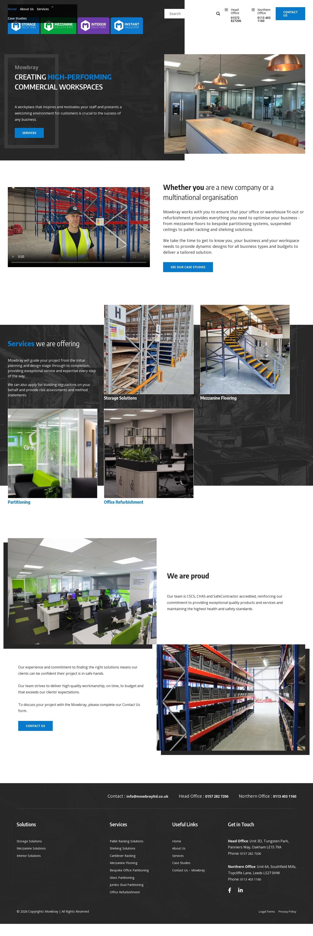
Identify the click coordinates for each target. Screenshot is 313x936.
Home (14, 8)
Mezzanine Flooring (123, 875)
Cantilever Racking (122, 867)
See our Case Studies (188, 267)
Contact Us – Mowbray (189, 882)
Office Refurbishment (124, 904)
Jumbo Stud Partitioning (126, 897)
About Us (32, 8)
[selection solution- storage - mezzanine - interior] (24, 26)
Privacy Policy (286, 917)
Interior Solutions (31, 867)
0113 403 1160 (282, 802)
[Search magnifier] (175, 8)
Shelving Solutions (122, 860)
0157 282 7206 (209, 802)
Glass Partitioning (121, 889)
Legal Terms (265, 917)
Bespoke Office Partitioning (129, 882)
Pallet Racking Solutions (126, 853)
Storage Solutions (31, 853)
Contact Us (288, 8)
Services (54, 8)
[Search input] (149, 8)
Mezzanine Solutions (34, 860)
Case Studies (80, 8)
